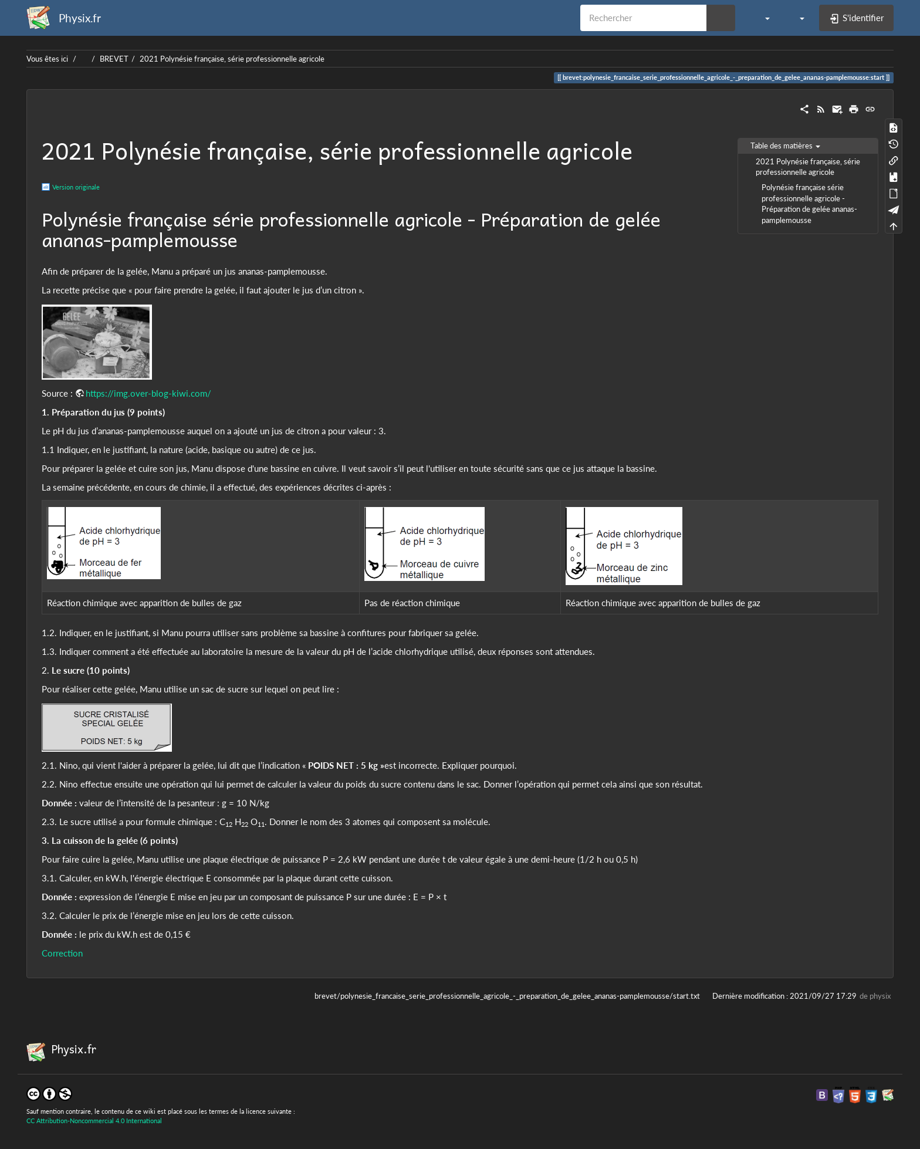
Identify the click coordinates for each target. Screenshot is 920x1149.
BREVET (114, 58)
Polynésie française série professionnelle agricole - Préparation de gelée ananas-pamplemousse (809, 203)
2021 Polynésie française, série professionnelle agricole (232, 58)
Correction (62, 953)
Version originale (76, 187)
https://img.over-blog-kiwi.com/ (148, 393)
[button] (761, 17)
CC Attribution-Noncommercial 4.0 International (94, 1120)
